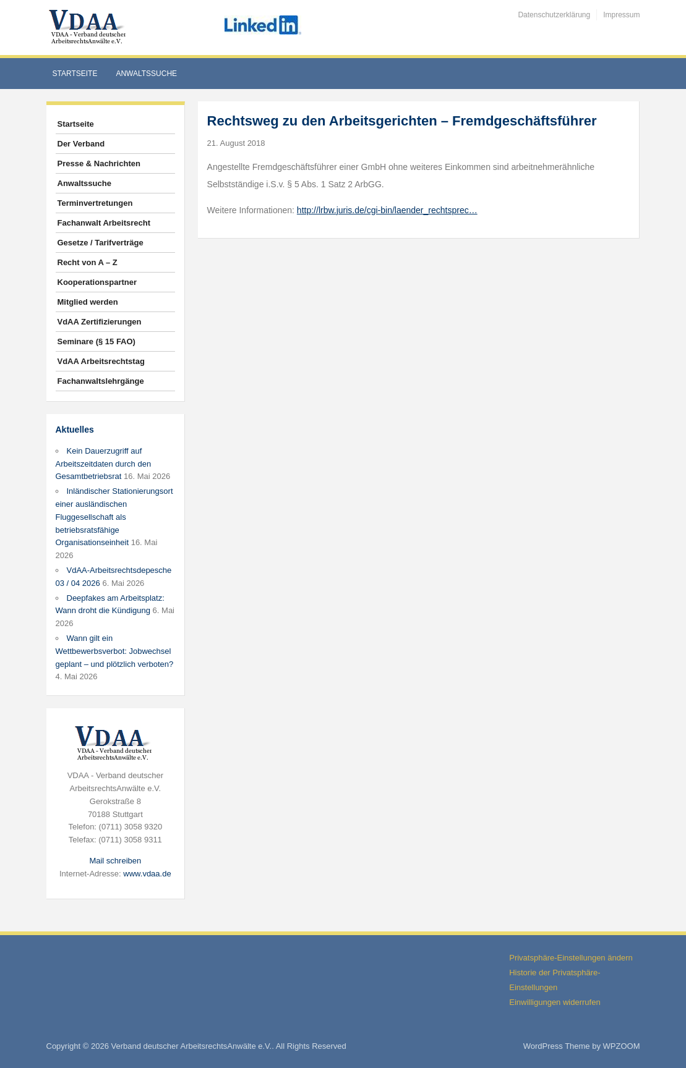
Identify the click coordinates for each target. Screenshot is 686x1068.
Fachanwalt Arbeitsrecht (104, 222)
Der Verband (81, 143)
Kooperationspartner (97, 282)
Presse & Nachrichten (99, 163)
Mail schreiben (115, 860)
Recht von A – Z (88, 262)
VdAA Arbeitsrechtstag (101, 361)
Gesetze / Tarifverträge (101, 242)
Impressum (621, 15)
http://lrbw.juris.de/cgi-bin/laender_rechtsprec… (387, 210)
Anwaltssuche (146, 73)
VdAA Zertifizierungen (100, 321)
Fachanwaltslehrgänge (101, 381)
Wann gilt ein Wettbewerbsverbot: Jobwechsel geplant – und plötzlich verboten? (115, 651)
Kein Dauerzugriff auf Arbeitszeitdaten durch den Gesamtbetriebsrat (104, 463)
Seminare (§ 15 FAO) (96, 341)
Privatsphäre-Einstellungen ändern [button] (570, 957)
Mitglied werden (88, 302)
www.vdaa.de (147, 873)
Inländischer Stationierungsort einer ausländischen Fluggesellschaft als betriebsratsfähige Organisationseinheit (114, 516)
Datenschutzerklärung (554, 15)
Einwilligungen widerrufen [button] (554, 1002)
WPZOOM (621, 1046)
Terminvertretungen (95, 203)
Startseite (75, 73)
